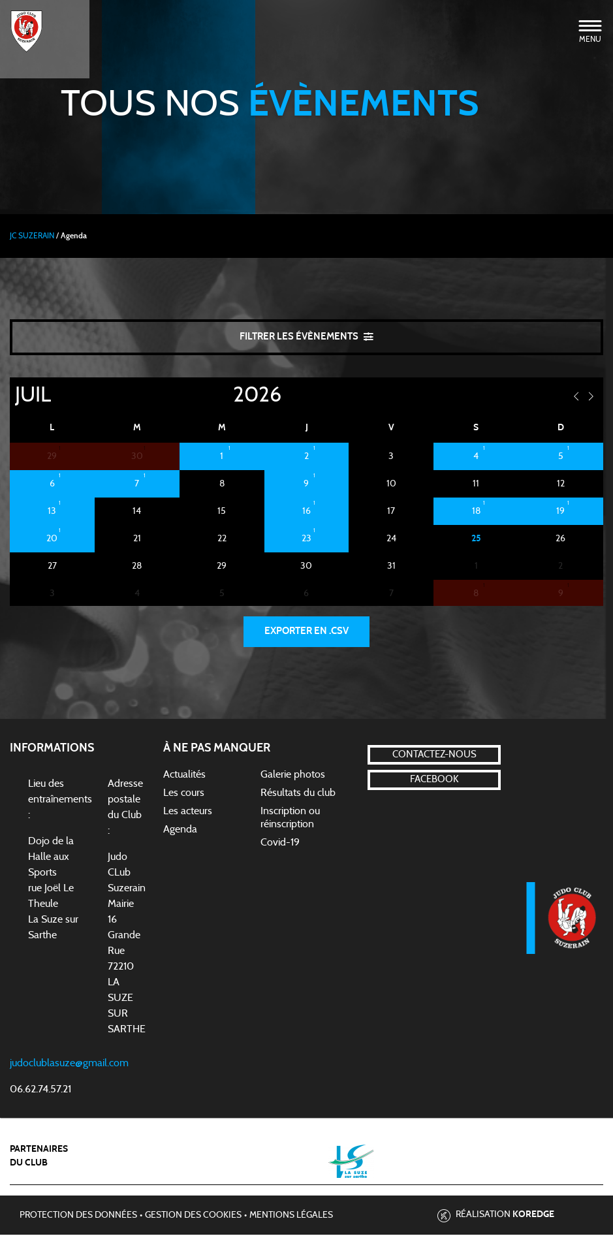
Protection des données (78, 1217)
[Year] (222, 395)
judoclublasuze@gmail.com (69, 1064)
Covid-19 (280, 843)
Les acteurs (187, 812)
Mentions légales (291, 1217)
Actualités (184, 775)
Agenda (180, 830)
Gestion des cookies (193, 1217)
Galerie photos (292, 775)
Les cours (183, 794)
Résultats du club (298, 794)
